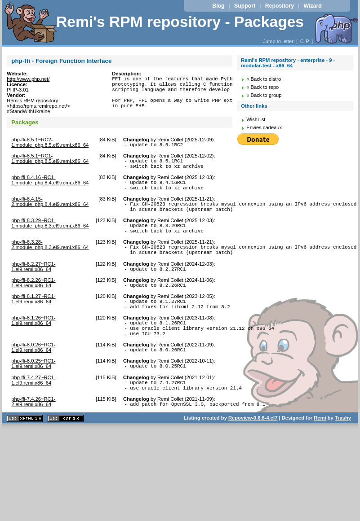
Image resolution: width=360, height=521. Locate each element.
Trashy (343, 451)
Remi (320, 451)
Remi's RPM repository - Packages (180, 21)
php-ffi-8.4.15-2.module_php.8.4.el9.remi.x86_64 (50, 211)
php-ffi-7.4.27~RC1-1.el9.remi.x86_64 (33, 409)
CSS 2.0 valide (66, 452)
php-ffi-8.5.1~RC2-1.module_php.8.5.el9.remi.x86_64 (50, 145)
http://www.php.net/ (28, 79)
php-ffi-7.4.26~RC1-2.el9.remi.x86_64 (33, 434)
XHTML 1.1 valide (25, 452)
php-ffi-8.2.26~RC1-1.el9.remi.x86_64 (33, 301)
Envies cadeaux (264, 127)
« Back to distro (263, 79)
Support (244, 6)
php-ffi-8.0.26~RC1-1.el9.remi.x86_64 (33, 374)
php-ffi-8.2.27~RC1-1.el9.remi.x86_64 (33, 284)
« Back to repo (262, 87)
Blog (218, 6)
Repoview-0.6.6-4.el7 (252, 451)
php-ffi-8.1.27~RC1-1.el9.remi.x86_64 (33, 319)
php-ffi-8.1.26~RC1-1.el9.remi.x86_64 (33, 343)
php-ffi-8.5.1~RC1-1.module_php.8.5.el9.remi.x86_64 (50, 162)
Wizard (312, 6)
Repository (279, 6)
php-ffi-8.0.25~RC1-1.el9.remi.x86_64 (33, 391)
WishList (255, 119)
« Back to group (263, 95)
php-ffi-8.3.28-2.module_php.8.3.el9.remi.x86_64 (50, 259)
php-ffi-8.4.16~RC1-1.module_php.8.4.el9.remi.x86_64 (50, 186)
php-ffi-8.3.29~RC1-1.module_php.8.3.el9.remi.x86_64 (50, 235)
